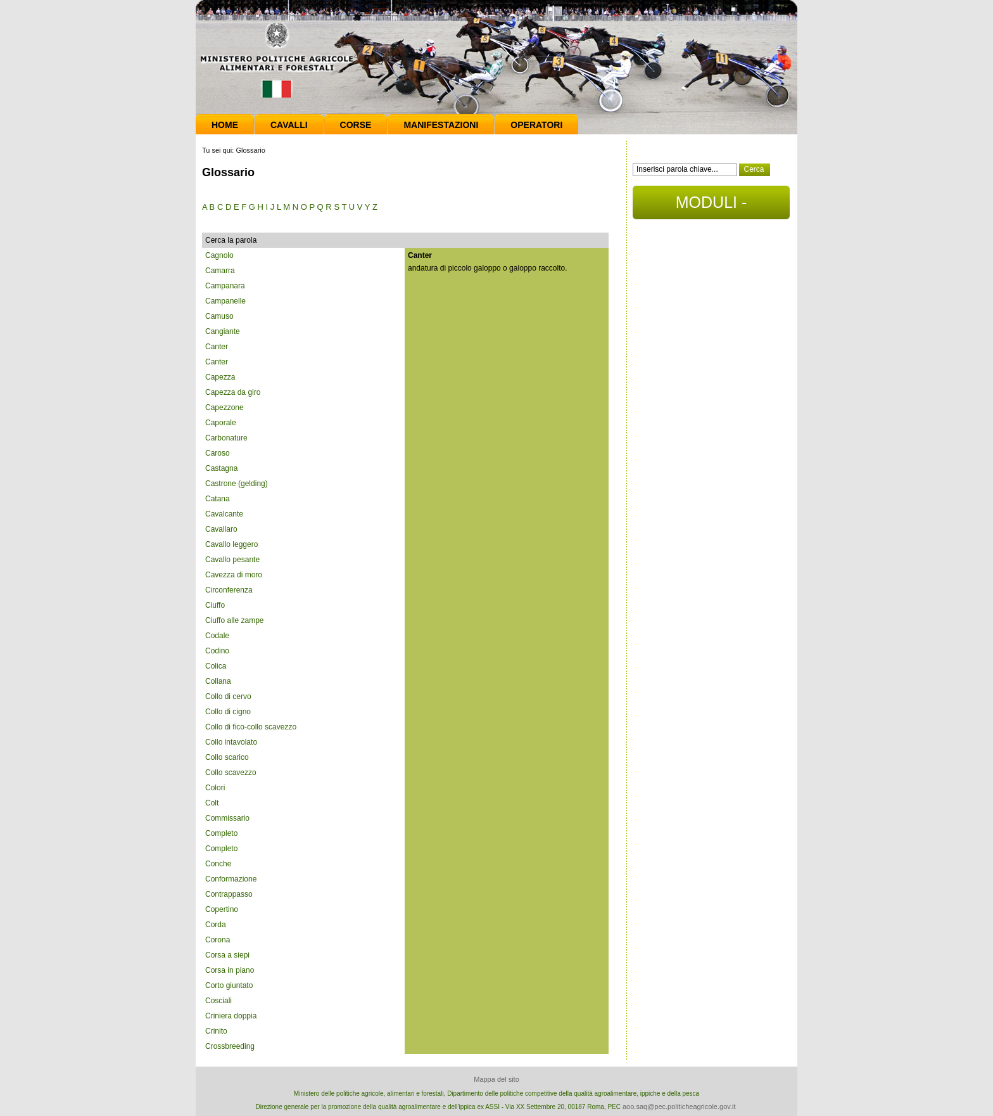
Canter (216, 346)
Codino (217, 650)
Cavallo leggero (231, 544)
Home (225, 125)
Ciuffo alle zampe (234, 620)
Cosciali (218, 1000)
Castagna (221, 468)
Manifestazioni (440, 125)
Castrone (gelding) (236, 483)
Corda (215, 924)
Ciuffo (215, 605)
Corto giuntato (229, 985)
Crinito (216, 1031)
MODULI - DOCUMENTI (711, 206)
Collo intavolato (231, 742)
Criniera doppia (230, 1015)
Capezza (220, 377)
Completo (221, 833)
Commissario (227, 818)
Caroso (217, 453)
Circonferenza (229, 590)
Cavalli (289, 125)
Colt (211, 803)
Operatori (536, 125)
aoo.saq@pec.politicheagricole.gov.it (679, 1106)
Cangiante (222, 331)
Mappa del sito (496, 1079)
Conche (218, 863)
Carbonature (226, 437)
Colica (215, 666)
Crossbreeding (230, 1046)
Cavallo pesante (232, 559)
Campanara (225, 285)
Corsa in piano (229, 970)
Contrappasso (229, 894)
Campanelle (225, 301)
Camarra (220, 270)
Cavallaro (221, 529)
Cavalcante (224, 514)
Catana (217, 498)
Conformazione (230, 879)
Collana (218, 681)
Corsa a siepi (227, 955)
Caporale (220, 422)
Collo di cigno (228, 711)
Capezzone (224, 407)
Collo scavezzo (230, 772)
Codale (217, 635)
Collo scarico (227, 757)
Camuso (219, 316)
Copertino (221, 909)
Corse (356, 125)
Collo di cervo (228, 696)
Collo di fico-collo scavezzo (250, 726)
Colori (215, 787)
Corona (217, 939)
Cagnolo (219, 255)
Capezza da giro (232, 392)
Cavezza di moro (233, 574)
